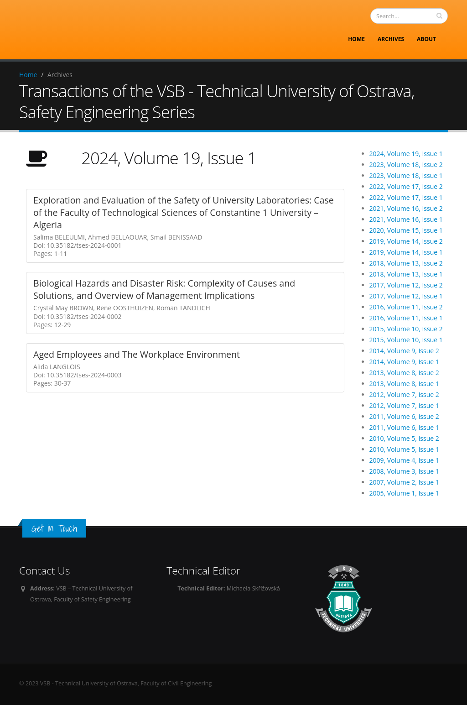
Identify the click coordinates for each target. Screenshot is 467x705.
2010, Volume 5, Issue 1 (404, 449)
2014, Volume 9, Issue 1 (404, 361)
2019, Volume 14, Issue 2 (406, 241)
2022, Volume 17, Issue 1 (406, 197)
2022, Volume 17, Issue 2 (406, 186)
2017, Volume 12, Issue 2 (406, 285)
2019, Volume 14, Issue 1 (406, 252)
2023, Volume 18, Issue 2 (406, 164)
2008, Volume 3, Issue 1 (404, 471)
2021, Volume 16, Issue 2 (406, 208)
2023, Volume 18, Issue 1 (406, 175)
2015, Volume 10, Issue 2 (406, 328)
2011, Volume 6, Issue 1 (404, 427)
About (426, 39)
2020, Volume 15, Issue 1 (406, 230)
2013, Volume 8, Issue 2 (404, 372)
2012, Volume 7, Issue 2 (404, 394)
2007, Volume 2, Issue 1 (404, 482)
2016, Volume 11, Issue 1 (406, 317)
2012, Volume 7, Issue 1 (404, 405)
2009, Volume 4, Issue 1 (404, 460)
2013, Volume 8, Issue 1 (404, 383)
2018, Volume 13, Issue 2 (406, 263)
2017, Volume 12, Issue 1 (406, 296)
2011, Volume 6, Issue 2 (404, 416)
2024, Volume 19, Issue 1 (406, 153)
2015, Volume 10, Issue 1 (406, 339)
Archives (391, 39)
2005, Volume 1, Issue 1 (404, 493)
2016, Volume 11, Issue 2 (406, 307)
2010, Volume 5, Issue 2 (404, 438)
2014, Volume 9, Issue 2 (404, 350)
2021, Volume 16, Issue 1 (406, 219)
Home (356, 39)
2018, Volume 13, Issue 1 (406, 274)
